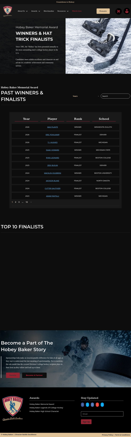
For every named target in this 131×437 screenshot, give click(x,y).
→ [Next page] (31, 202)
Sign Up (86, 421)
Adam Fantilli (52, 196)
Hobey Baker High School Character (44, 411)
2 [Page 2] (15, 202)
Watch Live (77, 11)
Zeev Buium (52, 165)
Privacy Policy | (108, 435)
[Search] (115, 96)
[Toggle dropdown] (27, 11)
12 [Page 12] (27, 202)
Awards (34, 11)
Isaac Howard (52, 150)
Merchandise (49, 11)
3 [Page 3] (19, 202)
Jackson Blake (52, 180)
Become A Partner (34, 375)
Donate (103, 11)
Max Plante (52, 127)
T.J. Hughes (52, 142)
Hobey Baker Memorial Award (41, 404)
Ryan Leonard (52, 157)
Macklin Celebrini (52, 173)
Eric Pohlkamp (52, 134)
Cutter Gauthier (52, 188)
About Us (21, 11)
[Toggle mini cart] (118, 11)
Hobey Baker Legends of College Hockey (46, 407)
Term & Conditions (122, 435)
